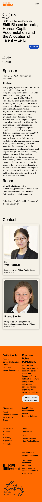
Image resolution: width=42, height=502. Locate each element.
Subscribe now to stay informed (30, 398)
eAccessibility (28, 411)
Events (5, 420)
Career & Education (11, 362)
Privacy (25, 413)
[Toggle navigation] (37, 4)
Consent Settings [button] (29, 416)
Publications (8, 417)
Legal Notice (27, 408)
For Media (27, 431)
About (5, 412)
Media (5, 364)
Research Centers (10, 415)
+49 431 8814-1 (29, 438)
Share (32, 46)
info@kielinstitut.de (31, 441)
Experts (6, 359)
